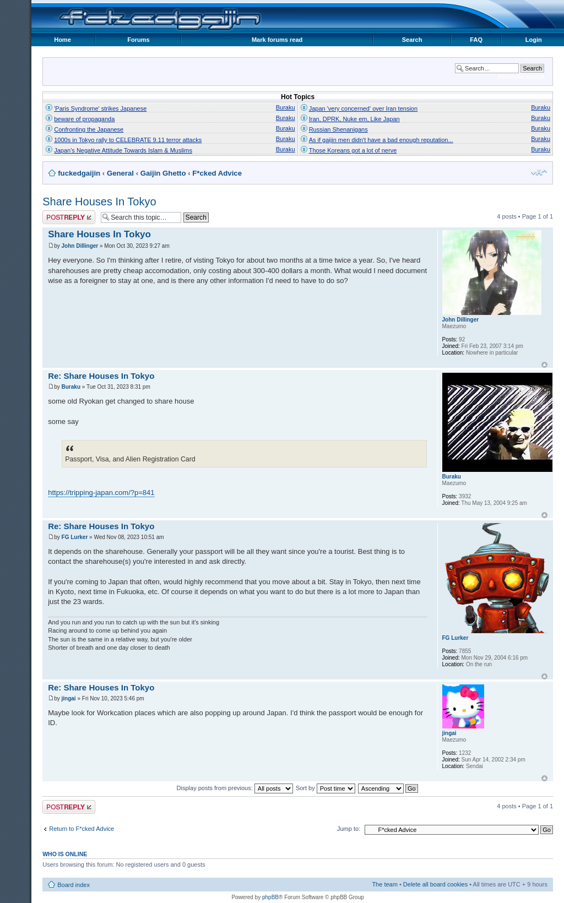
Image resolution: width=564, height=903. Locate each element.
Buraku (285, 107)
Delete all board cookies (435, 884)
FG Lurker (75, 537)
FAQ (476, 39)
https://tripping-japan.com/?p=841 (101, 492)
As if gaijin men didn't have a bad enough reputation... (381, 140)
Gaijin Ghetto (163, 173)
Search (412, 39)
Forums (138, 39)
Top (544, 365)
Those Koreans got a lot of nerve (353, 150)
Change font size (539, 172)
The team (384, 884)
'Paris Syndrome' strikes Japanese (100, 108)
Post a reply (68, 217)
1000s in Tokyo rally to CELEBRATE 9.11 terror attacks (128, 140)
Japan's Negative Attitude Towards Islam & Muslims (123, 150)
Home (62, 39)
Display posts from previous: (235, 788)
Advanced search (520, 76)
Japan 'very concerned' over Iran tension (363, 108)
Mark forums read (277, 39)
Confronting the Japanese (88, 129)
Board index (73, 885)
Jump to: (348, 828)
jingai (69, 698)
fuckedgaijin (79, 173)
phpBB (270, 897)
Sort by (325, 788)
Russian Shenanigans (338, 129)
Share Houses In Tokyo (99, 201)
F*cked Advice (217, 173)
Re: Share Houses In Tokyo (101, 375)
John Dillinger (80, 246)
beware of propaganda (84, 119)
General (120, 173)
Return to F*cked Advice (81, 828)
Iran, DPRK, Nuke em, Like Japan (354, 119)
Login (533, 39)
